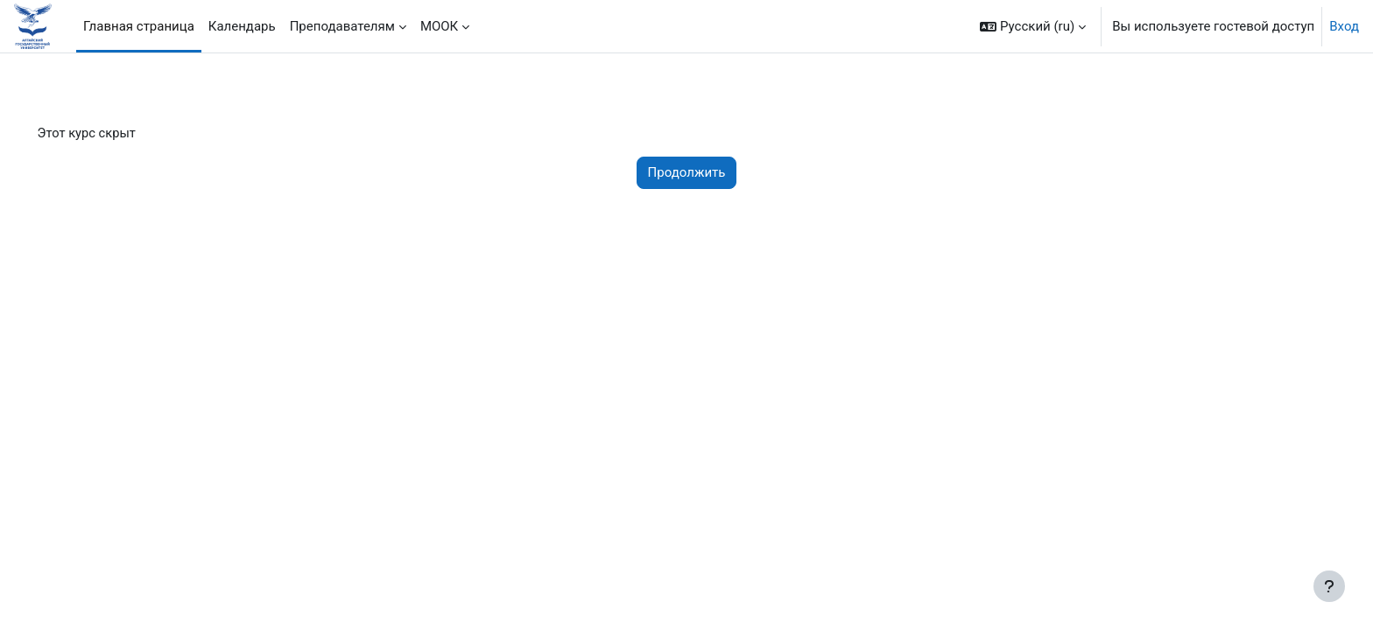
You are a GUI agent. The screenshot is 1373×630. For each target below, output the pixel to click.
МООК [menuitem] (439, 26)
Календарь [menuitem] (242, 26)
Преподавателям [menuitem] (342, 26)
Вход (1344, 26)
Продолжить (687, 173)
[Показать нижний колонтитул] (1329, 586)
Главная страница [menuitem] (138, 26)
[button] (1032, 26)
